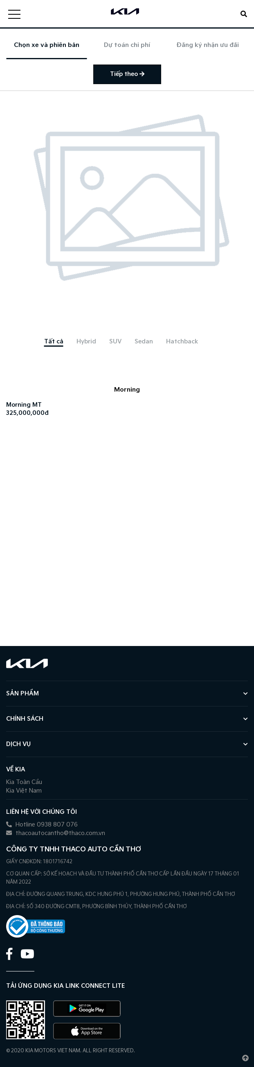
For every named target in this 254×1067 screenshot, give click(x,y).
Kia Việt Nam (24, 790)
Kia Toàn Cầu (24, 782)
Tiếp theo (127, 74)
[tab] (54, 341)
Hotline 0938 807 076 (42, 824)
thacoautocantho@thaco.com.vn (55, 833)
